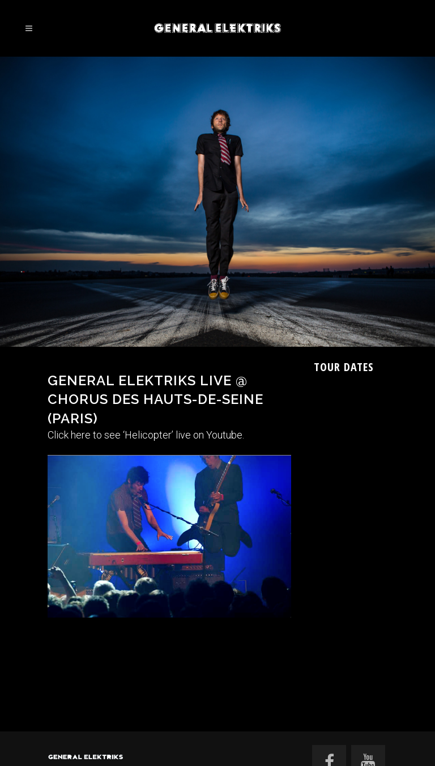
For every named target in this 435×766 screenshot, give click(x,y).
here (81, 435)
